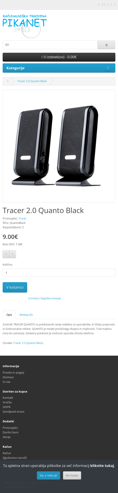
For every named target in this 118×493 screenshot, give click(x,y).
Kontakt (8, 398)
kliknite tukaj (102, 465)
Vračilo (7, 402)
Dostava (8, 377)
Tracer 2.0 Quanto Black (32, 81)
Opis (9, 315)
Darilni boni (10, 432)
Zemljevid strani (13, 412)
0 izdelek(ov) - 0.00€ (59, 57)
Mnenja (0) (25, 315)
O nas (6, 382)
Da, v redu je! (48, 475)
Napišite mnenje (51, 298)
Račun (7, 453)
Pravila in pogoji (13, 372)
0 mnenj (33, 298)
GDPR (6, 407)
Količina (7, 264)
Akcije (7, 437)
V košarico (14, 287)
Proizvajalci (10, 428)
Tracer (23, 218)
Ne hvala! (72, 475)
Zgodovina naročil (15, 458)
